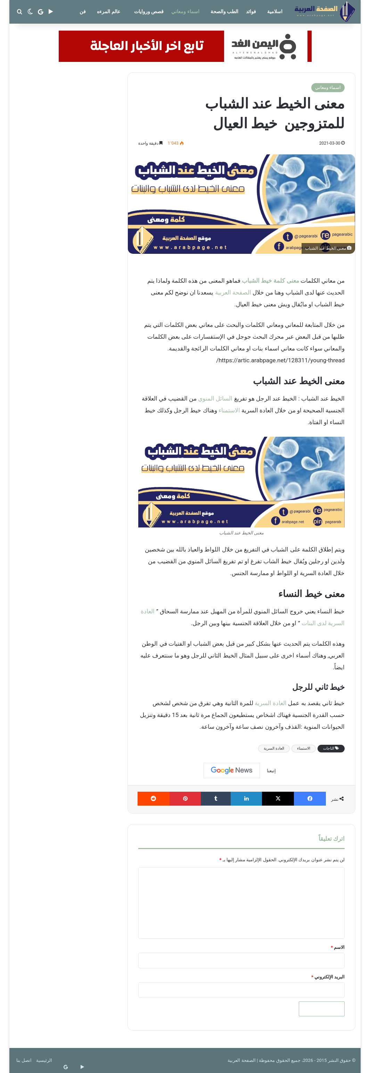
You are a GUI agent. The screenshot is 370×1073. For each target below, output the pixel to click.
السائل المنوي (215, 398)
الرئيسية (44, 1060)
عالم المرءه (108, 11)
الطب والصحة (224, 11)
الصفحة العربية (233, 292)
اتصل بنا (24, 1060)
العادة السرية (271, 703)
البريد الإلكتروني (328, 976)
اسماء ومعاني (185, 11)
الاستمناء (229, 410)
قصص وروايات (149, 11)
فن (83, 11)
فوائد (251, 11)
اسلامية (274, 11)
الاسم (338, 947)
